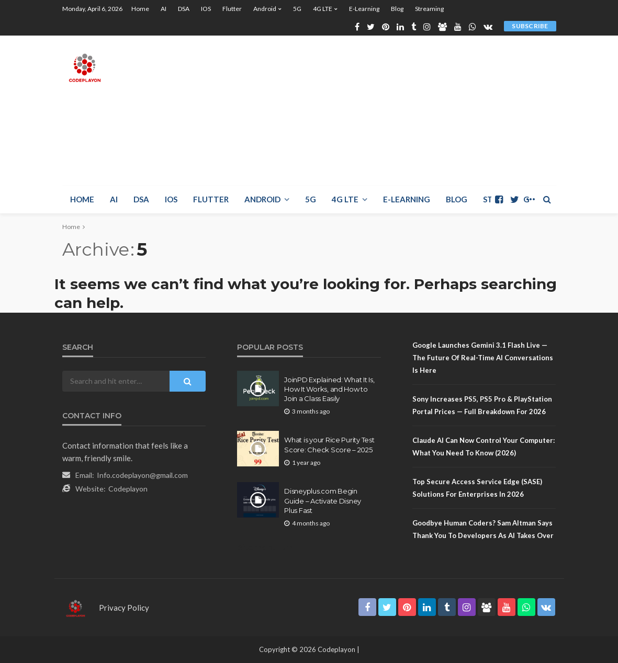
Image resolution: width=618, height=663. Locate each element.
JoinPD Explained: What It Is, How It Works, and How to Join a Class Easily (329, 389)
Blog (397, 9)
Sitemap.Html (266, 547)
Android (264, 9)
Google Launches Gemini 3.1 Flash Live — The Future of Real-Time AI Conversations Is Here (482, 357)
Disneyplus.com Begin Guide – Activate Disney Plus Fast (322, 500)
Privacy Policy (124, 607)
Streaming (429, 9)
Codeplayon (128, 488)
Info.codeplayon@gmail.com (142, 475)
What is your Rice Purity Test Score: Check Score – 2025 (329, 444)
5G (297, 9)
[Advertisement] (431, 109)
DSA (183, 9)
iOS (206, 9)
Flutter (232, 9)
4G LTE (322, 9)
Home (140, 9)
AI (163, 9)
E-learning (364, 9)
